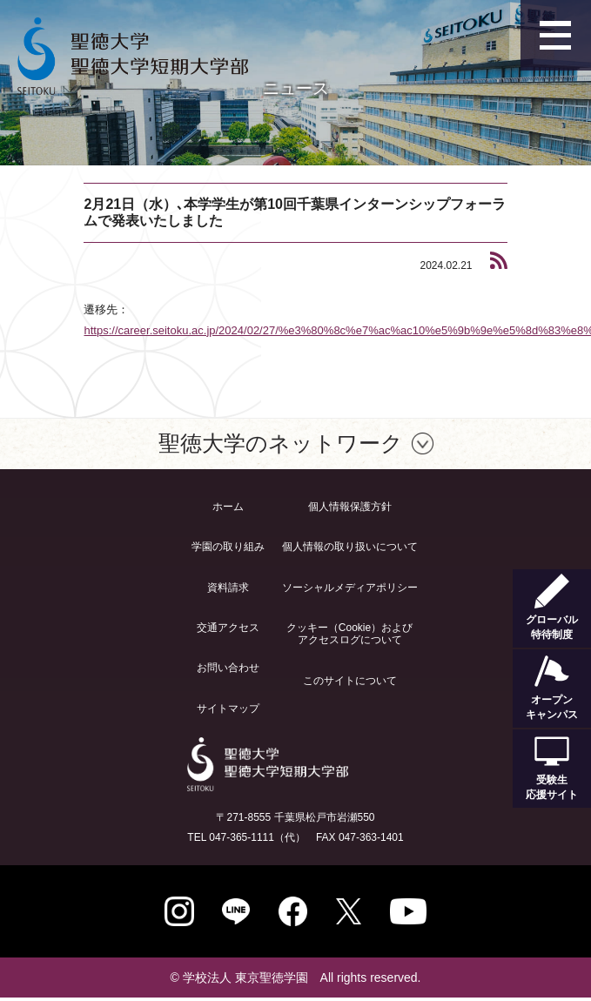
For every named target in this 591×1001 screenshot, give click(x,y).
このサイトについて (350, 681)
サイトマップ (228, 708)
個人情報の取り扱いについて (350, 547)
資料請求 (228, 587)
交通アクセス (228, 627)
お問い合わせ (228, 668)
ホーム (228, 506)
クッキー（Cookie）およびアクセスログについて (349, 633)
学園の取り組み (228, 547)
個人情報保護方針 (350, 506)
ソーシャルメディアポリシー (350, 587)
